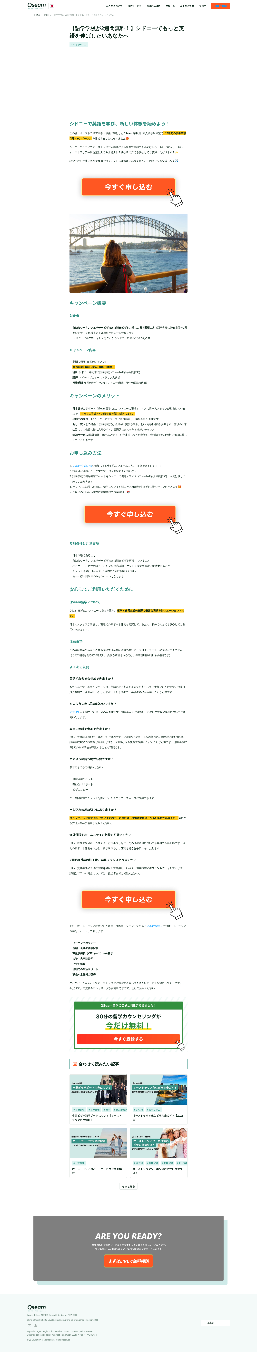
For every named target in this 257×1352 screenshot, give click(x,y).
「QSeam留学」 (153, 926)
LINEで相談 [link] (220, 6)
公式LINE (74, 712)
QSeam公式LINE (82, 466)
